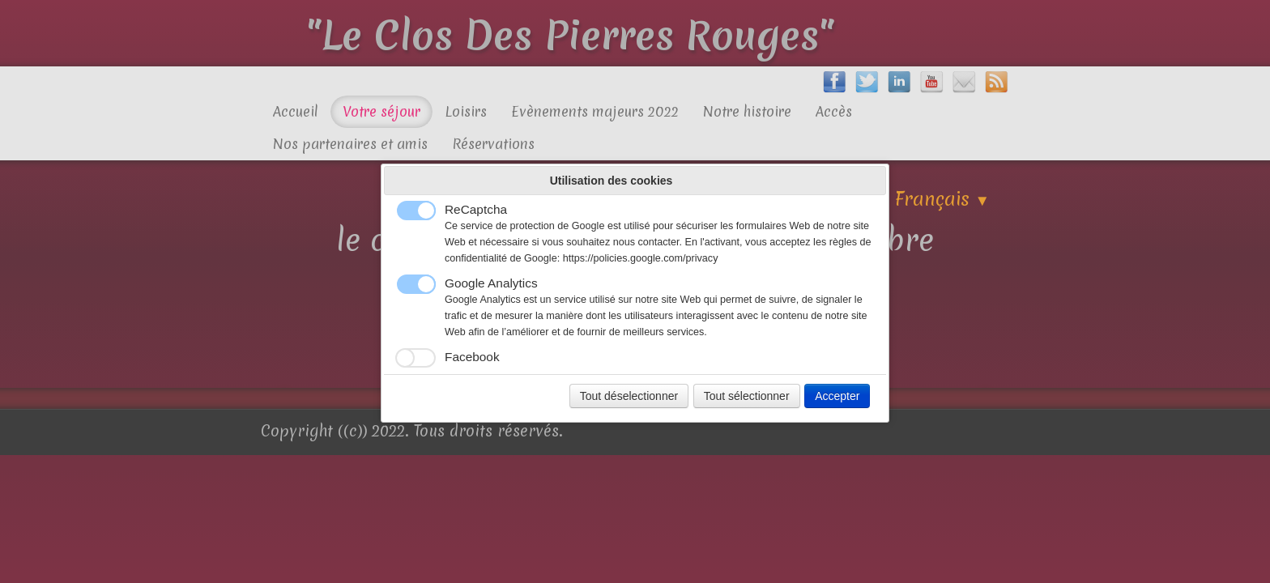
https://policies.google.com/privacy (640, 258)
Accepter (837, 395)
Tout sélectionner (747, 395)
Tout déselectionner (629, 395)
